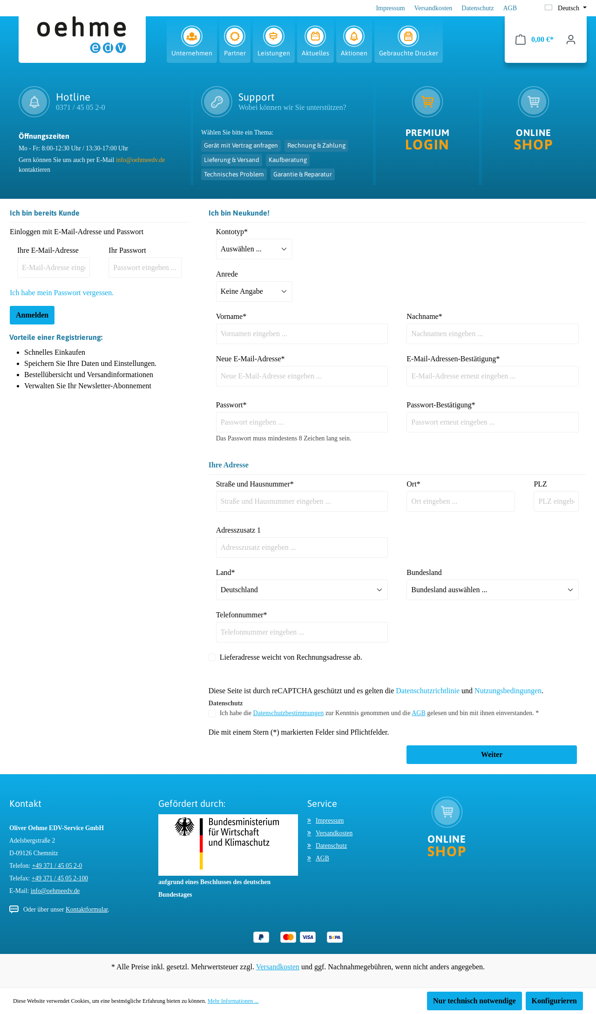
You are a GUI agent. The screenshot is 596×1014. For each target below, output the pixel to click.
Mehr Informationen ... (233, 1001)
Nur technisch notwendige (474, 1001)
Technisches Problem (234, 174)
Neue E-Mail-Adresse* (250, 359)
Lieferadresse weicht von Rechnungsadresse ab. (291, 657)
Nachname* (424, 316)
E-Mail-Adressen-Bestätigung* (453, 359)
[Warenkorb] (534, 39)
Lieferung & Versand (231, 159)
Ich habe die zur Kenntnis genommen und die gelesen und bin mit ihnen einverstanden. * (379, 713)
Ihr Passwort (127, 250)
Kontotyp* (232, 232)
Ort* (413, 484)
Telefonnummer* (241, 615)
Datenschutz (477, 8)
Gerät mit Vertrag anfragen (241, 145)
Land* (225, 572)
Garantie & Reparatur (302, 174)
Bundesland (424, 572)
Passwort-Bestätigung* (440, 405)
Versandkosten (433, 8)
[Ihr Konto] (571, 39)
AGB (510, 8)
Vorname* (231, 316)
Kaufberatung (288, 159)
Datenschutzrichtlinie (428, 691)
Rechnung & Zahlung (316, 145)
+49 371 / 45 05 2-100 (60, 878)
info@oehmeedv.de (140, 159)
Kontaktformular (87, 909)
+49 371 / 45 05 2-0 (57, 865)
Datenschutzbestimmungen (288, 713)
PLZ (540, 484)
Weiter (491, 754)
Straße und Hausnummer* (255, 484)
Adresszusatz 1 (238, 530)
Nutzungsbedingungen (508, 691)
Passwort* (231, 405)
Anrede (227, 274)
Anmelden (32, 315)
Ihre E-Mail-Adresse (48, 250)
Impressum (390, 8)
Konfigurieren (554, 1001)
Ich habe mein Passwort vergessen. (62, 293)
